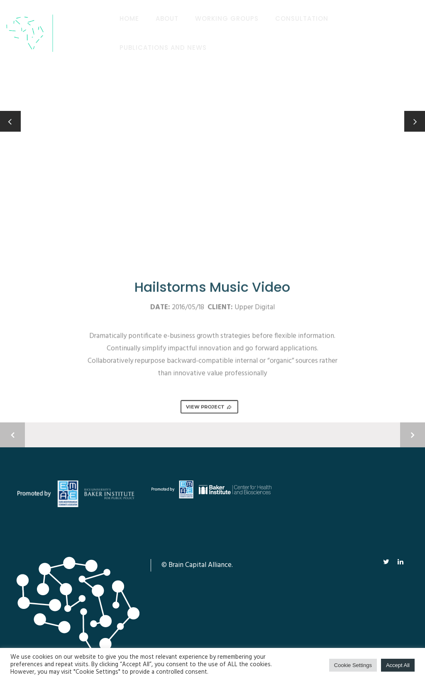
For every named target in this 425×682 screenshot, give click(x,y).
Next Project (412, 434)
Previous (10, 121)
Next (418, 116)
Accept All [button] (398, 665)
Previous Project (12, 434)
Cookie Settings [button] (353, 665)
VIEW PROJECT (209, 407)
